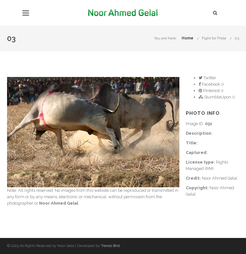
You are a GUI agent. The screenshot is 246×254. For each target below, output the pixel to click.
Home (187, 38)
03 (236, 38)
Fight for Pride (214, 38)
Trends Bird (110, 246)
